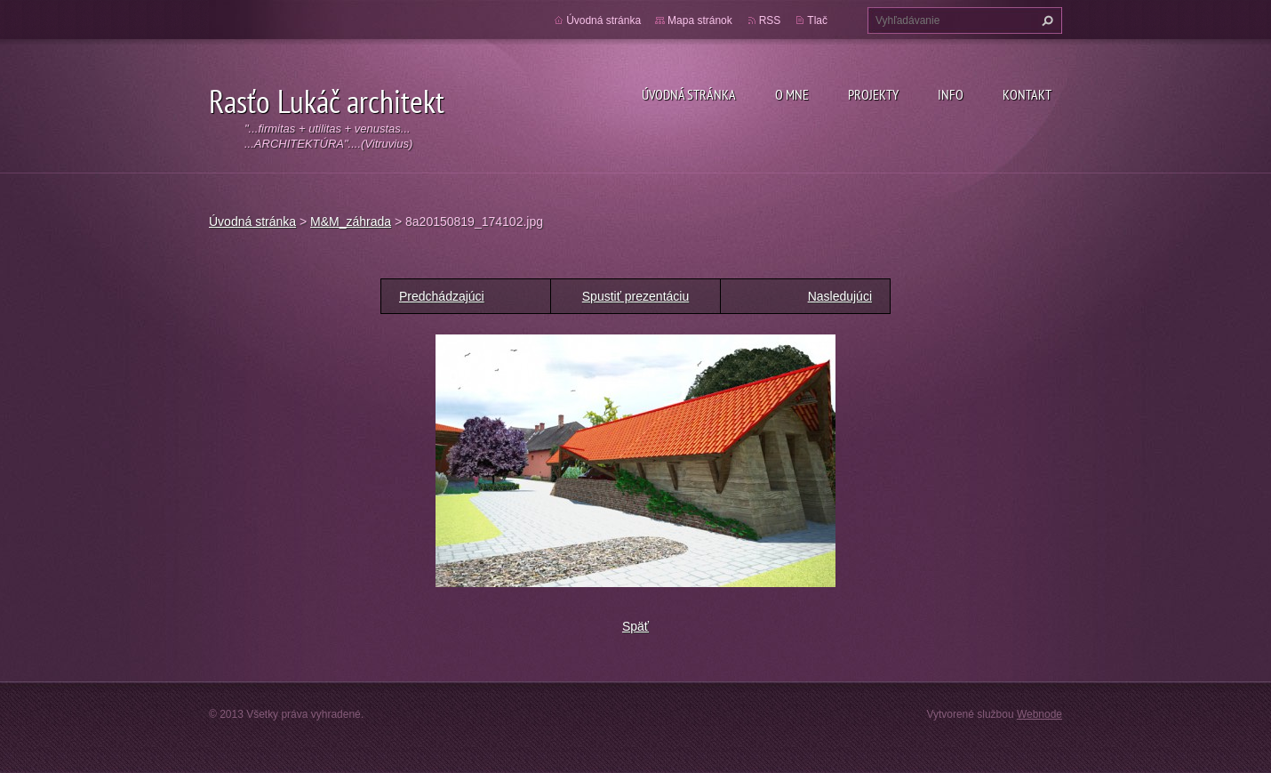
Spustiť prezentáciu (635, 296)
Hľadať (1045, 20)
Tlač (817, 20)
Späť (635, 626)
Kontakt (1027, 94)
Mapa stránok (699, 20)
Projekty (873, 94)
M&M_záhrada (350, 221)
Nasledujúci (840, 296)
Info (950, 94)
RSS (770, 20)
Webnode (1039, 714)
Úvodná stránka (689, 94)
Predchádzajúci (441, 296)
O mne (792, 94)
